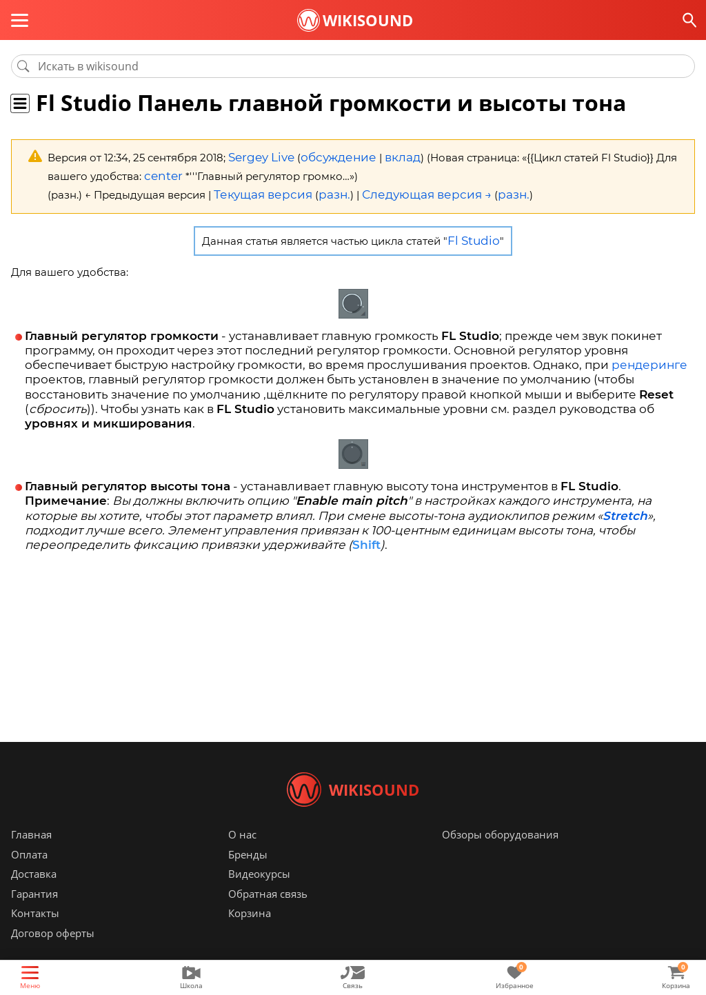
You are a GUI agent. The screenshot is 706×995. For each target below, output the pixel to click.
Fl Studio (473, 233)
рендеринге (649, 356)
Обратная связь (267, 914)
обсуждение (326, 156)
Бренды (248, 875)
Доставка (34, 894)
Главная (31, 855)
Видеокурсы (259, 894)
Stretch (625, 506)
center (160, 172)
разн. (320, 189)
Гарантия (34, 914)
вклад (383, 156)
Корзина (249, 934)
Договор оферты (52, 954)
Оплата (29, 875)
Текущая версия (257, 189)
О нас (242, 855)
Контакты (35, 934)
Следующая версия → (401, 189)
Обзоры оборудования (500, 855)
